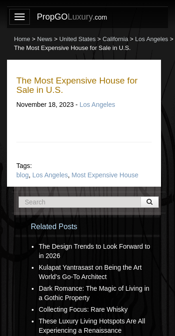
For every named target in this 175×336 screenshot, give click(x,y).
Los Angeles (97, 104)
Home (22, 38)
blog (22, 175)
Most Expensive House (104, 175)
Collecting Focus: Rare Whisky (83, 309)
